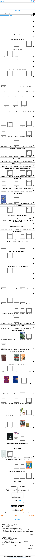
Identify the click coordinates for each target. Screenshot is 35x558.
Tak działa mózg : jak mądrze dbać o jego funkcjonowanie (18, 494)
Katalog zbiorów (17, 10)
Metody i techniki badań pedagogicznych (22, 490)
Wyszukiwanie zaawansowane (4, 15)
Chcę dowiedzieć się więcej (13, 557)
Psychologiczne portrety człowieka (9, 489)
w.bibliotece (21, 512)
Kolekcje (11, 15)
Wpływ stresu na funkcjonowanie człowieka (9, 536)
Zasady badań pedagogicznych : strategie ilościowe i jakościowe (24, 489)
